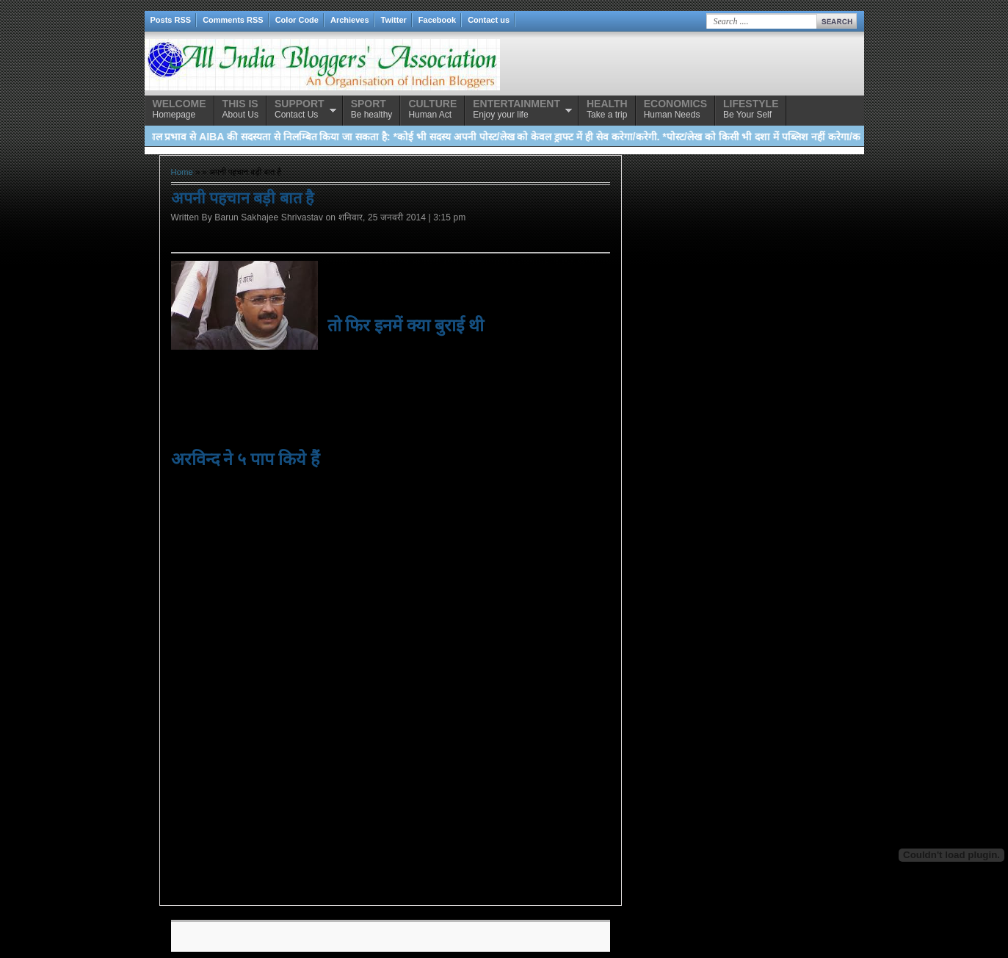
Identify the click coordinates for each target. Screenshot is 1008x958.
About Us (240, 109)
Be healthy (372, 109)
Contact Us (299, 109)
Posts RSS (171, 19)
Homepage (179, 109)
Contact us (489, 19)
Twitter (394, 19)
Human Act (432, 109)
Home (182, 172)
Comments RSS (233, 19)
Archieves (349, 19)
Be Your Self (750, 109)
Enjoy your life (516, 109)
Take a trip (607, 109)
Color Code (297, 19)
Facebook (437, 19)
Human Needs (675, 109)
